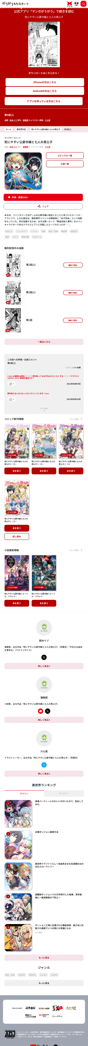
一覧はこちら (44, 341)
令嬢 (43, 231)
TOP (23, 1034)
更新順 (68, 367)
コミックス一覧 (64, 155)
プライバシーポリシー (23, 1039)
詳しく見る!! (44, 636)
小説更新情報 (11, 535)
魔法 (7, 237)
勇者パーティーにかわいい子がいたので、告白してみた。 (59, 773)
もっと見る (44, 408)
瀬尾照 (25, 120)
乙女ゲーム (37, 237)
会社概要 (65, 1034)
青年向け (32, 945)
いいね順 (77, 367)
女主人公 (9, 231)
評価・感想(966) (20, 197)
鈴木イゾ (13, 120)
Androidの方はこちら (45, 91)
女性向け (74, 231)
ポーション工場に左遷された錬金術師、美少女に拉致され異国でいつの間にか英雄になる (59, 897)
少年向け (21, 945)
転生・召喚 (53, 231)
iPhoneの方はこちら (44, 82)
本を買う (16, 513)
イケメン (34, 231)
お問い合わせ (64, 1039)
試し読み (16, 521)
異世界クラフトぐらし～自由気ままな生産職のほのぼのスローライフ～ (59, 835)
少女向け (54, 945)
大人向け (43, 945)
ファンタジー (21, 231)
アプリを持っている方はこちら (43, 101)
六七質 (47, 120)
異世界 (64, 231)
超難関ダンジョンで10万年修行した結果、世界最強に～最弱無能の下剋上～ (58, 866)
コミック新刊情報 (14, 419)
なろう (15, 237)
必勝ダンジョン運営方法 (46, 802)
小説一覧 (65, 163)
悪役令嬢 (25, 237)
